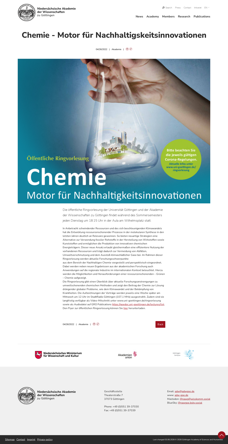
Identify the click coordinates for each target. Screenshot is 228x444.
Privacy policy (45, 439)
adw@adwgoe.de (184, 391)
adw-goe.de (181, 395)
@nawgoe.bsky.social (190, 403)
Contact (187, 7)
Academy (152, 16)
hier (126, 308)
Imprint (31, 439)
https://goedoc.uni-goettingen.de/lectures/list (138, 304)
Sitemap (10, 439)
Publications (202, 16)
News (139, 16)
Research (184, 16)
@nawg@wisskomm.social (195, 399)
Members (168, 16)
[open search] (167, 7)
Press (178, 7)
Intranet (197, 7)
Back (160, 324)
